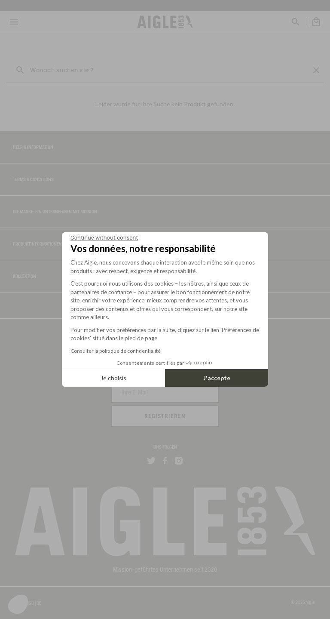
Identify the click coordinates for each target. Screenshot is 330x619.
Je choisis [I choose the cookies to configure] (113, 378)
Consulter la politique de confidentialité (115, 351)
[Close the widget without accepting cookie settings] (104, 238)
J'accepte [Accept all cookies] (216, 378)
